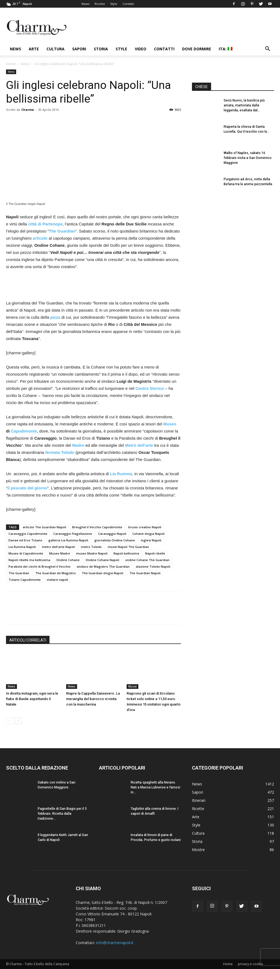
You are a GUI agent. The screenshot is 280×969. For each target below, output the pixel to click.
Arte (34, 48)
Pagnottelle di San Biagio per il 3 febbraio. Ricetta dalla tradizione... (62, 813)
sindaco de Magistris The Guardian (103, 566)
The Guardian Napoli (145, 573)
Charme (27, 110)
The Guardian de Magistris (55, 573)
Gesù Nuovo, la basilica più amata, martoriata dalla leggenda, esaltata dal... (244, 105)
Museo (169, 424)
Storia (101, 48)
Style (113, 4)
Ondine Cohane (68, 560)
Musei (132, 686)
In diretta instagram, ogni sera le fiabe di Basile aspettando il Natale (32, 698)
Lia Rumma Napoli (22, 547)
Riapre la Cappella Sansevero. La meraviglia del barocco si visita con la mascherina (93, 698)
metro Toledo (91, 547)
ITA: (225, 48)
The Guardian (18, 573)
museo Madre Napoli (91, 553)
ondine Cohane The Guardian (147, 560)
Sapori (79, 48)
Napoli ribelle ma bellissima (29, 560)
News (85, 4)
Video (140, 48)
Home (11, 64)
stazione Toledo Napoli (153, 566)
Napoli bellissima (126, 553)
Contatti (128, 4)
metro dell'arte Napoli (58, 547)
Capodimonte (24, 431)
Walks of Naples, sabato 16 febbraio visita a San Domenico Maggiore (248, 158)
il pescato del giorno (27, 488)
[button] (267, 49)
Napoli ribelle (155, 553)
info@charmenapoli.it (114, 942)
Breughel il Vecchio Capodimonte (97, 527)
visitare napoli (57, 580)
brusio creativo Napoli (144, 527)
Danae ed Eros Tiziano (25, 540)
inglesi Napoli (151, 540)
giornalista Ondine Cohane (114, 540)
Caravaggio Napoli (112, 534)
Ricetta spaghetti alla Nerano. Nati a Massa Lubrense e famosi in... (155, 787)
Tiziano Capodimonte (24, 580)
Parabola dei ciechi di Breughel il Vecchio (39, 566)
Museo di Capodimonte (25, 553)
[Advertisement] (94, 285)
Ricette (100, 4)
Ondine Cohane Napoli (102, 560)
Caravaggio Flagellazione (72, 534)
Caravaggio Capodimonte (27, 534)
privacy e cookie (250, 964)
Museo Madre (59, 553)
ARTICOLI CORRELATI (27, 640)
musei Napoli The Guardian (128, 547)
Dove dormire (196, 48)
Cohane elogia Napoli (148, 534)
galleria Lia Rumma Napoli (68, 540)
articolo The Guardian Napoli (44, 527)
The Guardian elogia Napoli (102, 573)
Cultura (55, 48)
